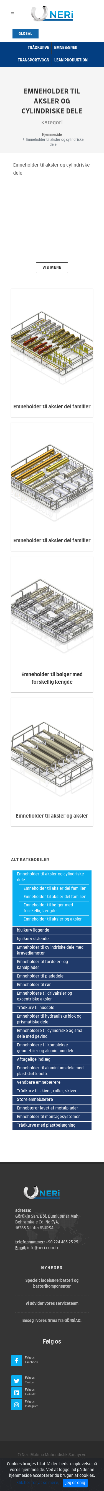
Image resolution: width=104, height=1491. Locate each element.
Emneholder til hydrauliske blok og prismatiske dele (49, 1019)
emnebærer (65, 48)
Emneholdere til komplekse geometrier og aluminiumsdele (46, 1048)
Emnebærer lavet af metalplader (47, 1108)
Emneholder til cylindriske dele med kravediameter (50, 950)
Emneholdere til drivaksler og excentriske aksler (44, 996)
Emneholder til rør (34, 985)
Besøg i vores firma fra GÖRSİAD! (52, 1321)
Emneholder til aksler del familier (55, 889)
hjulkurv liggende (33, 930)
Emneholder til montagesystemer (48, 1117)
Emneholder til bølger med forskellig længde (48, 908)
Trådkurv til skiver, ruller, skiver (47, 1091)
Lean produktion (71, 60)
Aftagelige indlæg (33, 1060)
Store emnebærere (35, 1100)
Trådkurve (38, 48)
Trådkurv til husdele (35, 1008)
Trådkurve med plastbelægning (46, 1125)
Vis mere (51, 268)
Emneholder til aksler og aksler (53, 919)
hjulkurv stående (33, 939)
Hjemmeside (52, 134)
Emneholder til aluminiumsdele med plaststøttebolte (50, 1071)
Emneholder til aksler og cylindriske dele (50, 877)
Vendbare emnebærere (38, 1083)
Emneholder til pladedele (40, 976)
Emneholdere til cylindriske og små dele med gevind (49, 1034)
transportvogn (33, 60)
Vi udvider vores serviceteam (52, 1304)
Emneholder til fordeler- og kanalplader (42, 965)
